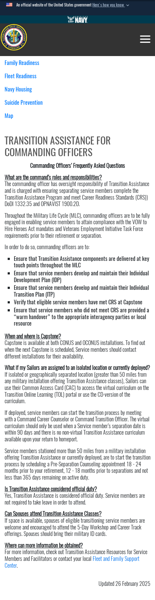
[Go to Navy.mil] (78, 19)
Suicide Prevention (24, 102)
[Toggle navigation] (145, 39)
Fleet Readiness (23, 76)
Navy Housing (21, 89)
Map (9, 116)
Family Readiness (24, 63)
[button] (111, 5)
